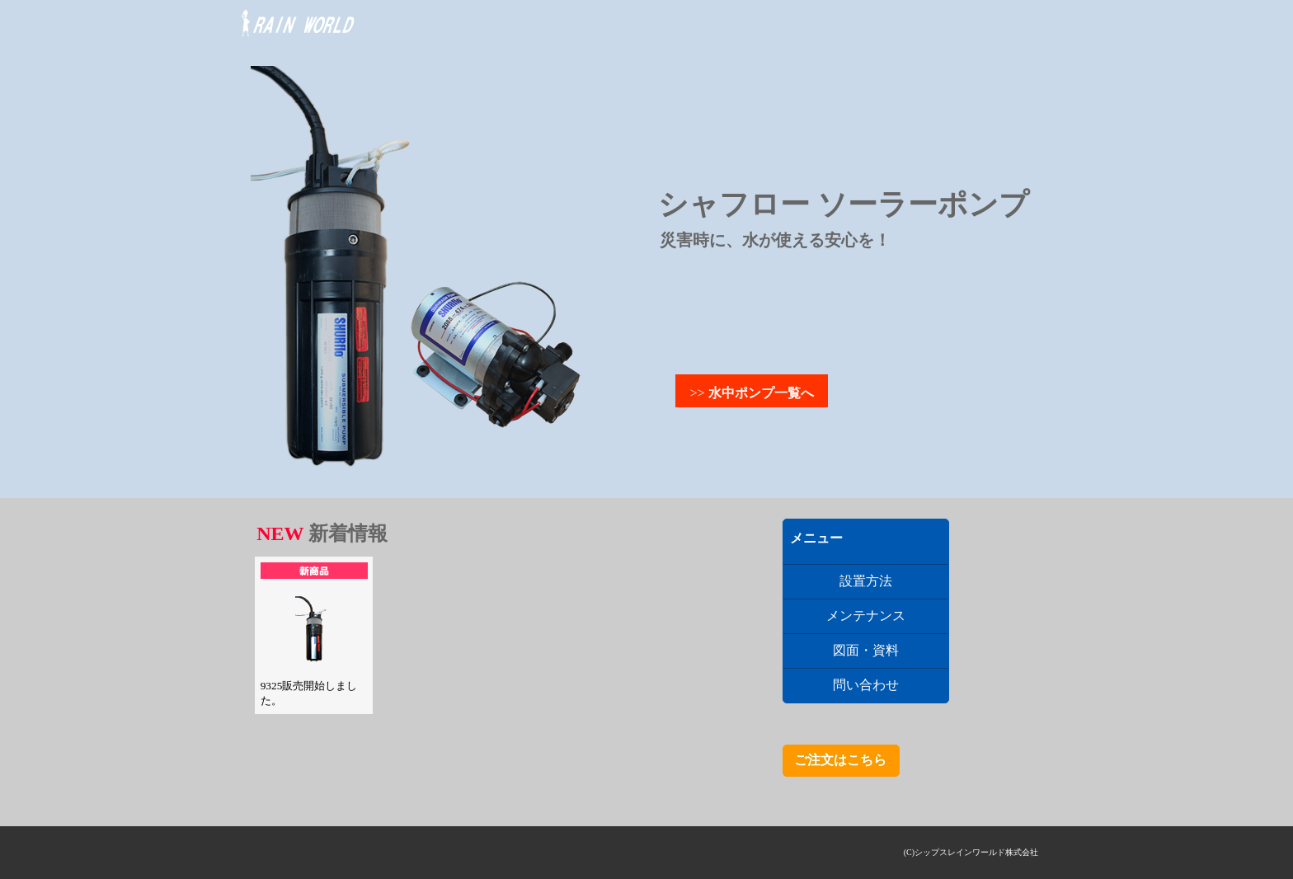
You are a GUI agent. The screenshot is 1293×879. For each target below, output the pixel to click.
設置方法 (865, 581)
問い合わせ (866, 685)
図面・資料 (866, 650)
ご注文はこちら (840, 760)
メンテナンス (865, 616)
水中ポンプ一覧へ (761, 393)
